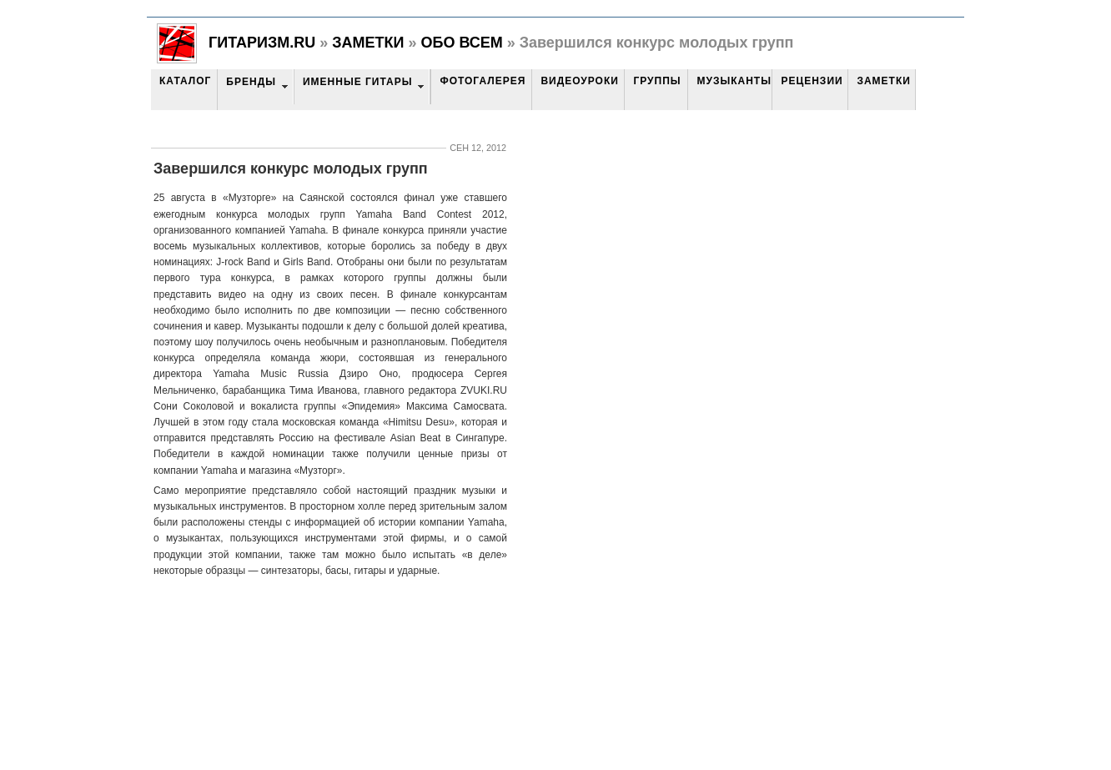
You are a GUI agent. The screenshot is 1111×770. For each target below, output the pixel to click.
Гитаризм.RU (262, 42)
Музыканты (733, 81)
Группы (657, 81)
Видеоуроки (579, 81)
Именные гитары (357, 82)
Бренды (251, 82)
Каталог (185, 81)
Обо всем (461, 42)
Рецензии (811, 81)
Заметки (368, 42)
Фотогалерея (482, 81)
